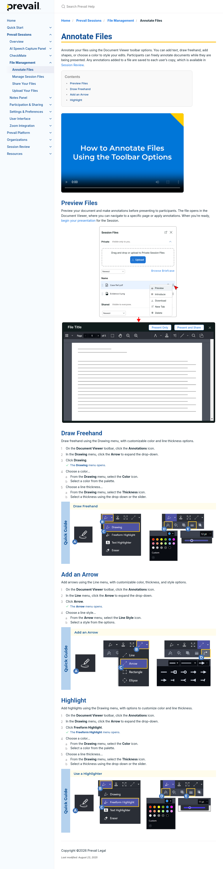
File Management (22, 62)
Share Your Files (24, 83)
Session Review (18, 147)
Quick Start (15, 27)
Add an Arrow (79, 94)
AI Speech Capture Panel (28, 48)
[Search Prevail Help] (112, 6)
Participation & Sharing (26, 104)
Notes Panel (18, 97)
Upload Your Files (25, 90)
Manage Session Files (28, 76)
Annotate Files (22, 69)
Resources (15, 154)
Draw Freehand (80, 89)
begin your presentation (78, 220)
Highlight (76, 100)
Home (11, 20)
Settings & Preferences (26, 111)
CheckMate (18, 55)
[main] (138, 445)
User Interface (20, 118)
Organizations (17, 140)
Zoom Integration (22, 125)
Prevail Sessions (19, 34)
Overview (17, 41)
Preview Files (79, 83)
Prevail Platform (18, 133)
